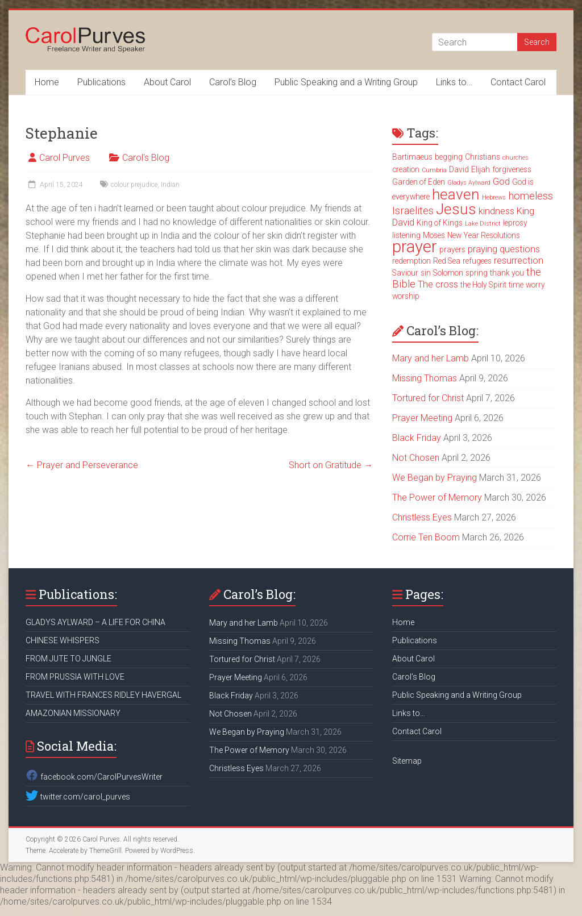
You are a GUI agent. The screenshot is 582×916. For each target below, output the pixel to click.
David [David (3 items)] (459, 169)
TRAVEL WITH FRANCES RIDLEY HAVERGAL (103, 695)
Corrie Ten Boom (426, 537)
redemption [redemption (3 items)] (411, 260)
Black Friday (416, 437)
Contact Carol (518, 82)
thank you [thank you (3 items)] (507, 272)
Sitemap (407, 760)
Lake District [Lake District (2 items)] (483, 223)
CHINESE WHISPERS (62, 640)
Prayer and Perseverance (82, 465)
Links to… (454, 82)
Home (47, 82)
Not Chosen (415, 457)
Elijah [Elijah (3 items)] (480, 169)
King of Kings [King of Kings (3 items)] (440, 222)
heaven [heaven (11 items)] (456, 194)
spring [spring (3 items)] (476, 272)
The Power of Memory (437, 497)
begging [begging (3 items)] (449, 156)
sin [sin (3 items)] (426, 272)
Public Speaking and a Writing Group (346, 82)
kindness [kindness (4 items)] (496, 211)
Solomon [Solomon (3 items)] (448, 272)
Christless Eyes (422, 517)
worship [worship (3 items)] (405, 296)
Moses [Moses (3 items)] (434, 235)
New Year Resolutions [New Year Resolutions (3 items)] (483, 235)
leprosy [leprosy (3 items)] (515, 222)
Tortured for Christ (428, 398)
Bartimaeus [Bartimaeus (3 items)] (412, 156)
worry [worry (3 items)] (535, 284)
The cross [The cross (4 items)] (438, 284)
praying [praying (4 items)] (482, 249)
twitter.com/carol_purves (78, 796)
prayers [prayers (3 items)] (452, 249)
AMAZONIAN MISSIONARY (73, 713)
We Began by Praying (434, 477)
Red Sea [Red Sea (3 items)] (446, 260)
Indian (170, 185)
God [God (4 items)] (501, 181)
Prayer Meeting (422, 418)
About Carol (167, 82)
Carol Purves (64, 157)
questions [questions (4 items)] (520, 249)
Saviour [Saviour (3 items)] (405, 272)
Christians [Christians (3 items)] (482, 156)
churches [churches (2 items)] (515, 157)
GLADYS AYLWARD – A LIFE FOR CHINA (95, 622)
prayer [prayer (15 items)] (414, 246)
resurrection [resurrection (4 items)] (518, 260)
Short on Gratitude (331, 465)
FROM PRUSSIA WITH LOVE (75, 676)
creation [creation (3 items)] (405, 169)
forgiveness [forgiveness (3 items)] (511, 169)
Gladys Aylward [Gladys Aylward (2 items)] (468, 182)
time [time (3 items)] (516, 284)
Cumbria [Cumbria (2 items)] (434, 170)
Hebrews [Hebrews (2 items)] (494, 197)
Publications (101, 82)
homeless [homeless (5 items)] (530, 196)
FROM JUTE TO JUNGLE (68, 658)
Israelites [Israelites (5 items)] (413, 211)
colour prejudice (134, 185)
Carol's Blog (145, 157)
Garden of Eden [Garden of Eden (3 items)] (418, 181)
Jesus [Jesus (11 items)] (456, 209)
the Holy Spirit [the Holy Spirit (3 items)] (483, 284)
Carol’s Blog (232, 82)
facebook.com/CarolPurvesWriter (94, 776)
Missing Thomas (424, 378)
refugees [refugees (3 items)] (477, 260)
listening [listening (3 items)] (406, 235)
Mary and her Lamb (430, 358)
